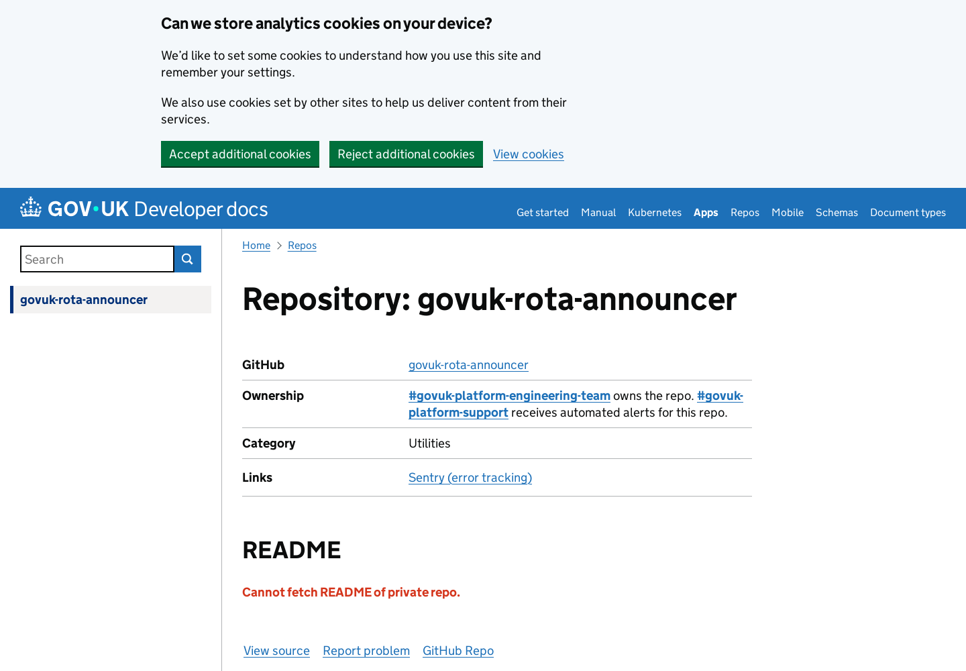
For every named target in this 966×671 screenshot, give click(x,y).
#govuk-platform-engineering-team (509, 395)
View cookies (528, 154)
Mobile (787, 212)
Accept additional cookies (240, 154)
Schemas (837, 212)
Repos (745, 212)
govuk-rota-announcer (84, 299)
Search (187, 259)
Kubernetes (655, 212)
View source (277, 650)
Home (256, 245)
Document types (908, 212)
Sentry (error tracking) (470, 477)
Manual (598, 212)
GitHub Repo (458, 650)
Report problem (366, 650)
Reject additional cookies (406, 154)
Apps (706, 212)
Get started (543, 212)
